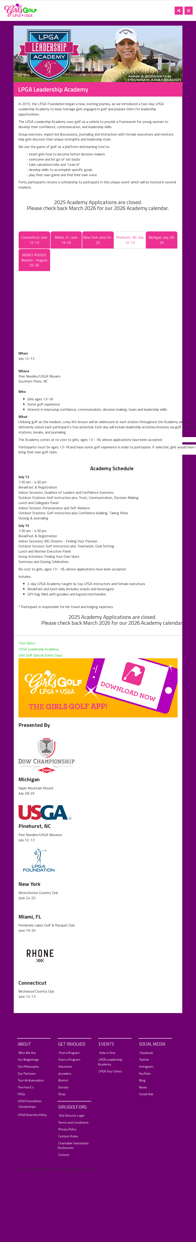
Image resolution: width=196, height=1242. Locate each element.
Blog (142, 1080)
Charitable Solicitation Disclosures (73, 1145)
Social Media (152, 1044)
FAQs (21, 1094)
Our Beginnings (28, 1059)
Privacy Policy (67, 1129)
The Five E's (26, 1087)
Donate (63, 1087)
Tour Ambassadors (31, 1080)
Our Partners (27, 1073)
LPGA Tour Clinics (110, 1071)
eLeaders (64, 1073)
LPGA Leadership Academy (38, 649)
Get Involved (71, 1044)
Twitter (144, 1059)
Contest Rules (68, 1136)
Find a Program (69, 1053)
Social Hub (146, 1094)
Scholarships (27, 1106)
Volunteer (65, 1066)
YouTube (145, 1073)
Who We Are (27, 1053)
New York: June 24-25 (97, 240)
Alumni (63, 1080)
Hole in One (107, 1053)
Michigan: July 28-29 (161, 240)
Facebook (146, 1053)
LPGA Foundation (30, 1101)
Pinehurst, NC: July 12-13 (130, 240)
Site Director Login (72, 1115)
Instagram (146, 1066)
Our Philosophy (28, 1066)
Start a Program (69, 1059)
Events (106, 1044)
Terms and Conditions (73, 1122)
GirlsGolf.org (72, 1107)
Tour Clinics (26, 643)
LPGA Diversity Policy (32, 1115)
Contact (63, 1154)
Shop (61, 1094)
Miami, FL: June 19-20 (66, 240)
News (143, 1087)
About (24, 1044)
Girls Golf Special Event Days (40, 655)
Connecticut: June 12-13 (34, 240)
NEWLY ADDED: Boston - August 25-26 (34, 260)
